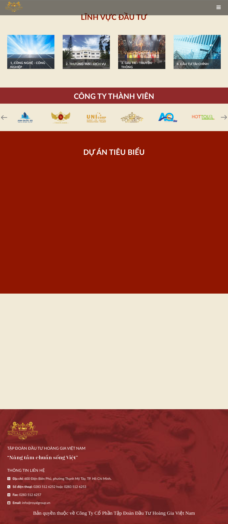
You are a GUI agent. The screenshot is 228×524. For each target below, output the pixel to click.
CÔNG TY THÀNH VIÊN (114, 96)
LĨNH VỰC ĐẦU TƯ (114, 17)
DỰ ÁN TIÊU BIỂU (114, 152)
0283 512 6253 (75, 486)
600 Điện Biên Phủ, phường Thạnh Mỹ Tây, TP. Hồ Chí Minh (67, 478)
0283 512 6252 (44, 486)
